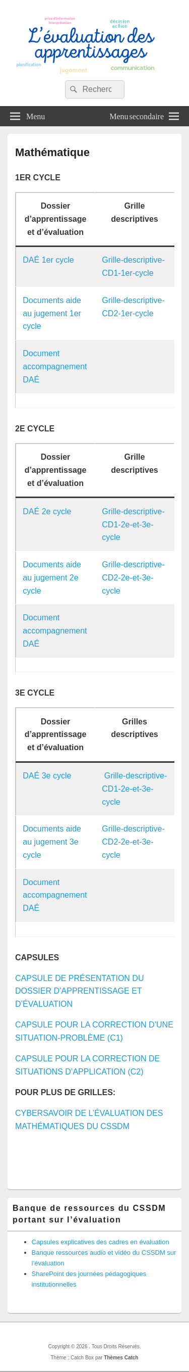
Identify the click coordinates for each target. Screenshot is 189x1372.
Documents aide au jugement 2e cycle (52, 577)
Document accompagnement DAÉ (55, 366)
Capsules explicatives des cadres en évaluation (100, 1242)
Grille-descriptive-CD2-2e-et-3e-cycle (133, 577)
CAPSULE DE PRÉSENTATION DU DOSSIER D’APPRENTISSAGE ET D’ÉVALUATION (79, 991)
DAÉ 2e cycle (47, 511)
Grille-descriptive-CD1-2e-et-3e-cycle (133, 524)
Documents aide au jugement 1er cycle (52, 313)
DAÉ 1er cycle (48, 260)
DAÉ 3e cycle (47, 775)
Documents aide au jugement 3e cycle (52, 841)
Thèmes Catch (121, 1357)
